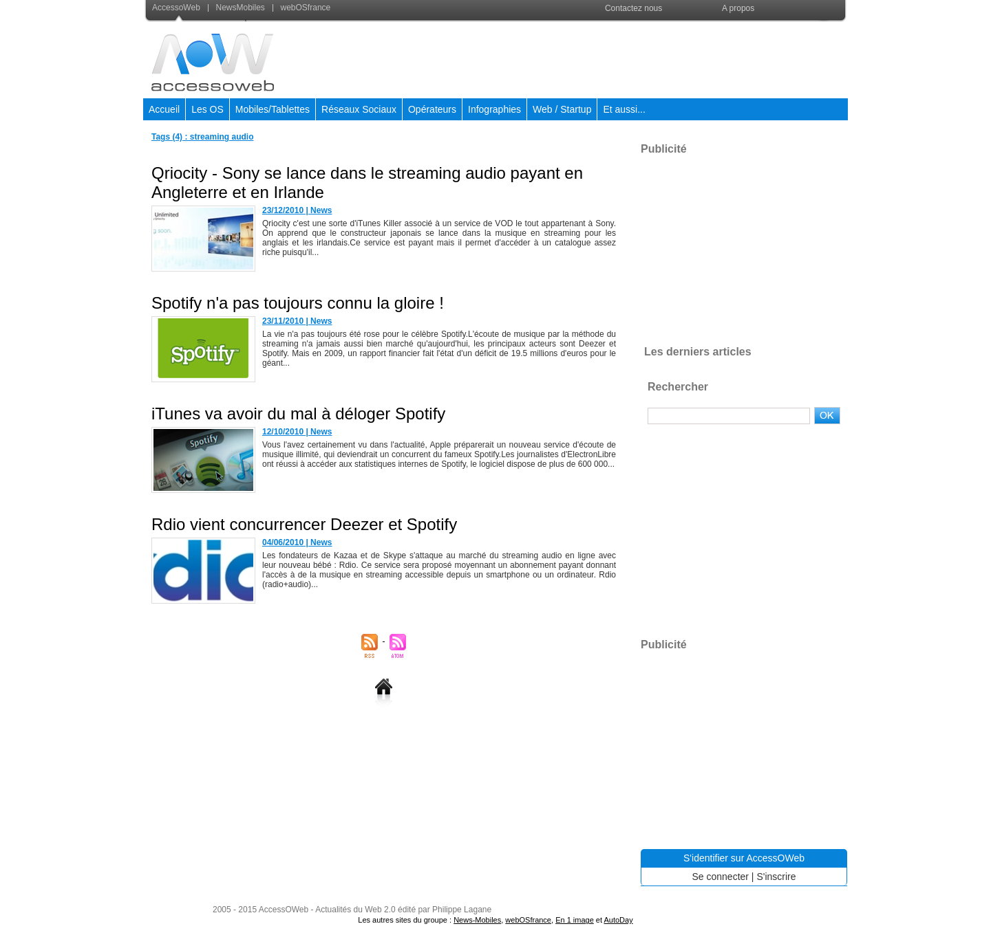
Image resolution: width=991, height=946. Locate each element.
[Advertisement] (596, 58)
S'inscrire (776, 876)
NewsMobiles (237, 7)
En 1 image (574, 920)
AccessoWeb (177, 7)
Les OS (207, 109)
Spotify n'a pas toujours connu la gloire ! (297, 303)
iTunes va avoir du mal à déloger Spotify (298, 413)
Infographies (494, 109)
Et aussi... (624, 109)
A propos (738, 8)
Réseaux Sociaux (358, 109)
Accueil (164, 109)
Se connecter (720, 876)
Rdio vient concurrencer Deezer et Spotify (304, 524)
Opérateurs (432, 109)
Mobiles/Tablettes (272, 109)
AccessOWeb (283, 909)
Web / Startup (562, 109)
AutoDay (618, 920)
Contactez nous (633, 8)
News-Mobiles (477, 920)
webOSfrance (301, 7)
